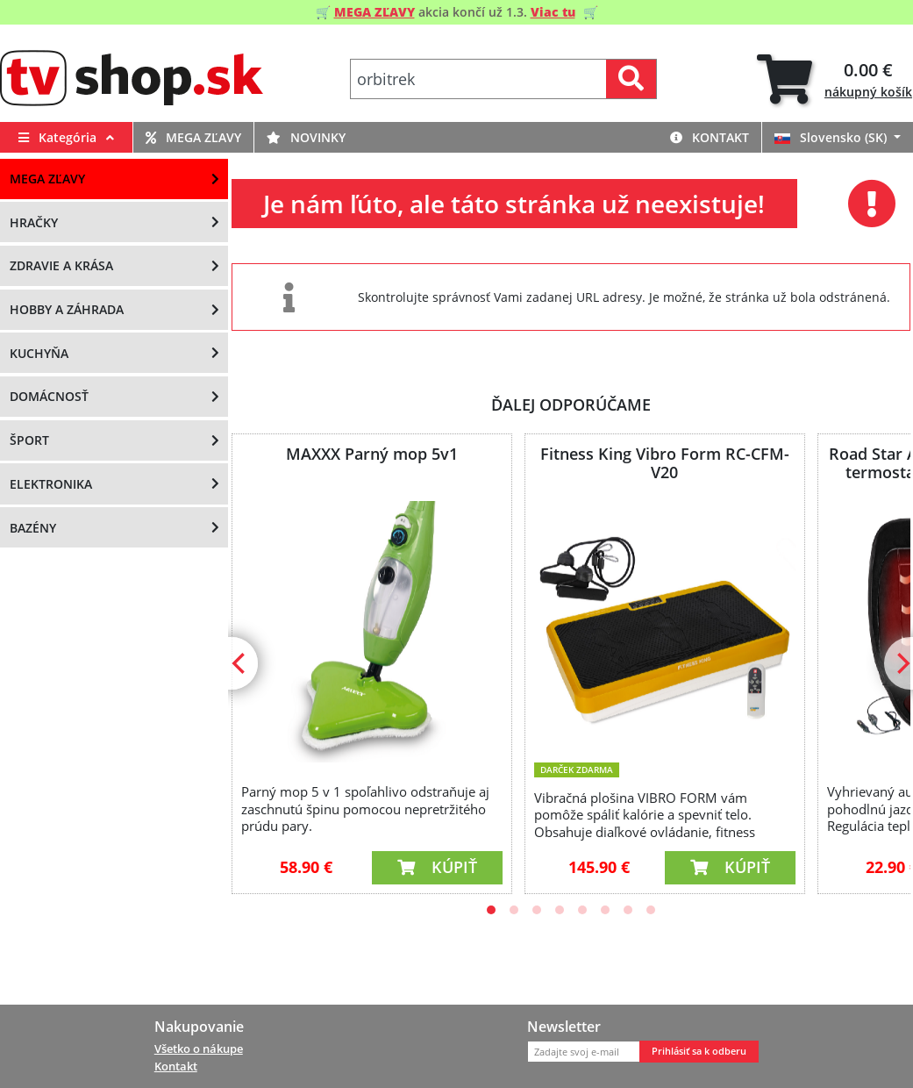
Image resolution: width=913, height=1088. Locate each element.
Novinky (306, 137)
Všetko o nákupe (198, 1048)
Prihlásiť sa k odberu (699, 1051)
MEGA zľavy (193, 137)
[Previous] (240, 663)
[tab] (834, 79)
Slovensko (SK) (832, 137)
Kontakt (709, 137)
